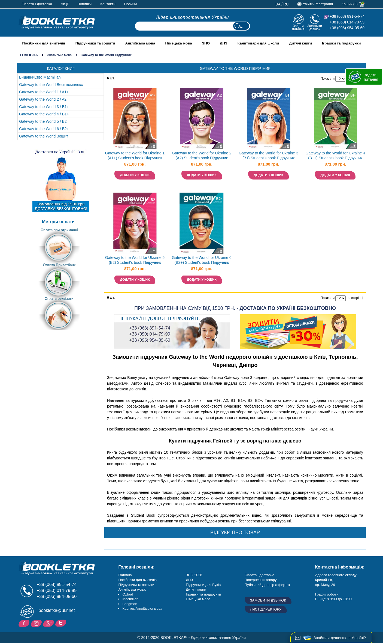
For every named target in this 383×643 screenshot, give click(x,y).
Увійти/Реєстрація (318, 4)
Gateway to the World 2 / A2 (42, 99)
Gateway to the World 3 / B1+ (44, 106)
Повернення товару (261, 580)
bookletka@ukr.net (57, 610)
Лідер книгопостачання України (192, 17)
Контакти (107, 4)
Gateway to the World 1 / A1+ (44, 92)
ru (285, 4)
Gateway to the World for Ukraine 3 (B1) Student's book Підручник (268, 155)
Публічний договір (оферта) (267, 585)
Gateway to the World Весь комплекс (51, 84)
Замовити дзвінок (314, 27)
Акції (65, 4)
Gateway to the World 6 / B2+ (44, 129)
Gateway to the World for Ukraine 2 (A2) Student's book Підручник (201, 155)
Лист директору (266, 609)
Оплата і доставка (37, 4)
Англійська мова (59, 55)
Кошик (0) (350, 4)
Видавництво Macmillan (40, 77)
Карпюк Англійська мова (142, 608)
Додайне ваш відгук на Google (49, 623)
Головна (29, 55)
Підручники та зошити (136, 585)
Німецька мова (198, 599)
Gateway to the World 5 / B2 (43, 121)
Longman (129, 604)
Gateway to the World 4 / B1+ (44, 114)
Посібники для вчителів (137, 580)
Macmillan (130, 599)
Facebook (25, 623)
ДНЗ (189, 580)
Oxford (127, 594)
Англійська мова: (132, 589)
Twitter (61, 623)
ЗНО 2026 (194, 575)
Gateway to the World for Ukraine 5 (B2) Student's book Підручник (135, 260)
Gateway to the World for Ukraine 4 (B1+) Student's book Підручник (335, 155)
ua (278, 4)
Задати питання (298, 27)
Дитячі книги (196, 589)
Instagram (37, 623)
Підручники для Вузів (203, 585)
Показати (328, 78)
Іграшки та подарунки (203, 594)
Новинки (84, 4)
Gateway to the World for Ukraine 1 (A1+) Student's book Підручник (135, 155)
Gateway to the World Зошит (43, 136)
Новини (130, 4)
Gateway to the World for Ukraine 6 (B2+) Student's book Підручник (201, 260)
